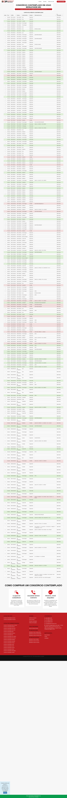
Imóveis (40, 1)
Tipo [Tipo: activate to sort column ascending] (8, 15)
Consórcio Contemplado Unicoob (9, 776)
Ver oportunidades (61, 1)
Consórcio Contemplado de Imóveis (9, 747)
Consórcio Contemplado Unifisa (9, 778)
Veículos (44, 1)
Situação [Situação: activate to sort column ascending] (31, 15)
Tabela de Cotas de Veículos (34, 771)
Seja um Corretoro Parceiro (33, 757)
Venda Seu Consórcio (32, 747)
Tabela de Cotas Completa (34, 768)
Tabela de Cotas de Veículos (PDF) (35, 764)
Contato (45, 765)
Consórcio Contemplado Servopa (9, 771)
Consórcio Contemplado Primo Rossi (10, 767)
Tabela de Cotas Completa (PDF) (35, 761)
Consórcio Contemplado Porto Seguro (10, 765)
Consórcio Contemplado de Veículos (9, 748)
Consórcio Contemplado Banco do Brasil (10, 754)
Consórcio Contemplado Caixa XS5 (9, 759)
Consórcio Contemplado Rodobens (9, 768)
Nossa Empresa (47, 764)
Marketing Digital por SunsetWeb (39, 793)
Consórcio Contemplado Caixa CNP (9, 757)
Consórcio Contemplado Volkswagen (10, 779)
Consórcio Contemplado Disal (8, 760)
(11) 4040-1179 (48, 747)
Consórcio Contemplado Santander (9, 770)
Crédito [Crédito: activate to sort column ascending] (12, 15)
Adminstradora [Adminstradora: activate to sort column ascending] (24, 15)
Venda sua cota (51, 1)
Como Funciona (31, 748)
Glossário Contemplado (33, 750)
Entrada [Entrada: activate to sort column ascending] (18, 15)
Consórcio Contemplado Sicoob (9, 773)
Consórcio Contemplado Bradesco (9, 755)
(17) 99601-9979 (48, 749)
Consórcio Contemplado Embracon (9, 762)
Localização (46, 767)
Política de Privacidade (33, 751)
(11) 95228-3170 (48, 751)
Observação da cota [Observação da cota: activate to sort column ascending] (38, 15)
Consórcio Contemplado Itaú (8, 763)
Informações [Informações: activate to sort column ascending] (59, 15)
